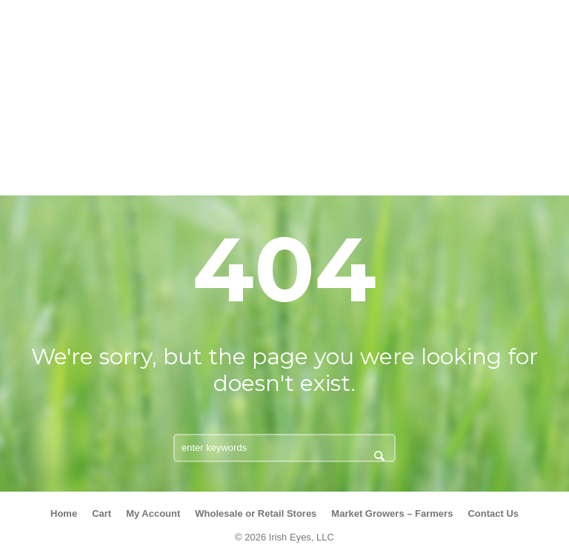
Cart (101, 513)
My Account (153, 513)
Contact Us (493, 513)
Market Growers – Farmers (392, 513)
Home (63, 513)
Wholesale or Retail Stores (255, 513)
